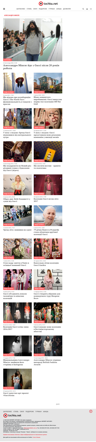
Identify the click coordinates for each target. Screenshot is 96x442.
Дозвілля (67, 9)
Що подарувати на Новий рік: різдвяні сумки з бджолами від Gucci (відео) (17, 168)
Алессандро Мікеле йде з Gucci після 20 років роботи (31, 67)
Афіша (59, 9)
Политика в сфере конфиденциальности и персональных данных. (31, 434)
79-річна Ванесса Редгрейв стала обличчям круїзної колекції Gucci (46, 232)
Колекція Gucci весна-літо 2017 (46, 200)
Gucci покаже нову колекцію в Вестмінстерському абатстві (47, 329)
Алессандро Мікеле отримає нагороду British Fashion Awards (47, 362)
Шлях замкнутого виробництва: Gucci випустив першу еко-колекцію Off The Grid (48, 100)
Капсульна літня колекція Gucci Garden (46, 264)
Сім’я (35, 9)
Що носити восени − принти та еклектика (47, 166)
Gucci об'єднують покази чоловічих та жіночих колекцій (15, 296)
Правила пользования (8, 434)
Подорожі (43, 9)
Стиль (29, 9)
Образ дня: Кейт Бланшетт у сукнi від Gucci (16, 200)
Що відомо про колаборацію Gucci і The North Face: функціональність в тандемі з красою (17, 100)
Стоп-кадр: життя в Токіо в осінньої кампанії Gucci (16, 264)
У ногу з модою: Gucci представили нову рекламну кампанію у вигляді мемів (47, 134)
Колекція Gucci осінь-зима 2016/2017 (16, 328)
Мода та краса (8, 92)
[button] (87, 8)
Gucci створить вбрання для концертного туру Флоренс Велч (47, 296)
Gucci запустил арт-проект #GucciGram (16, 394)
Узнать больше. (36, 437)
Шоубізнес (20, 9)
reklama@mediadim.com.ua (30, 428)
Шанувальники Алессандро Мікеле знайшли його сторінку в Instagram (16, 362)
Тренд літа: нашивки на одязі (17, 229)
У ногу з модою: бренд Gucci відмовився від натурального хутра (17, 134)
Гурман (52, 9)
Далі (57, 404)
